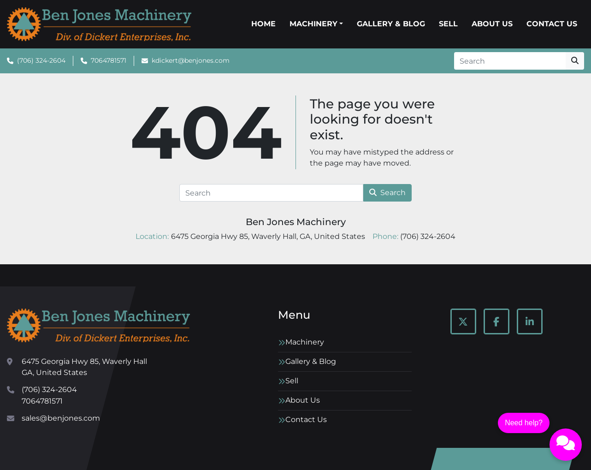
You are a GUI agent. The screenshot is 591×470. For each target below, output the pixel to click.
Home (263, 23)
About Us (492, 23)
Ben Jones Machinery (296, 221)
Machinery (313, 23)
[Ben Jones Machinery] (98, 325)
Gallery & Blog (391, 23)
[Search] (510, 61)
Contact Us (551, 23)
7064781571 (108, 60)
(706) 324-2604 (41, 60)
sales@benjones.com (61, 418)
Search (387, 192)
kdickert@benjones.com (191, 60)
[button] (316, 24)
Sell (448, 23)
